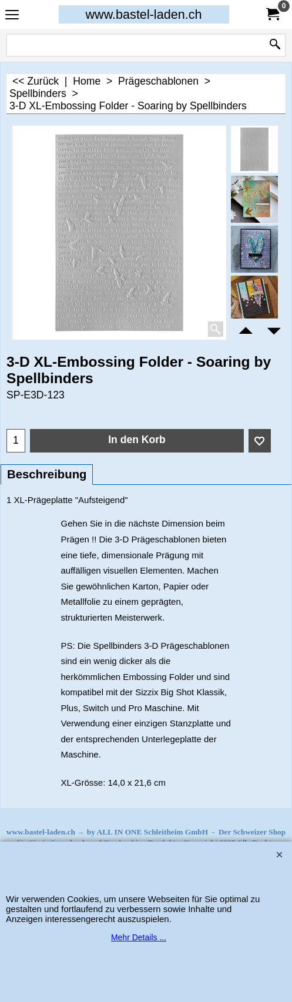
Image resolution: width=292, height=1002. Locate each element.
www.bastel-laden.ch (143, 14)
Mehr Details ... (138, 937)
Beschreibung (46, 474)
